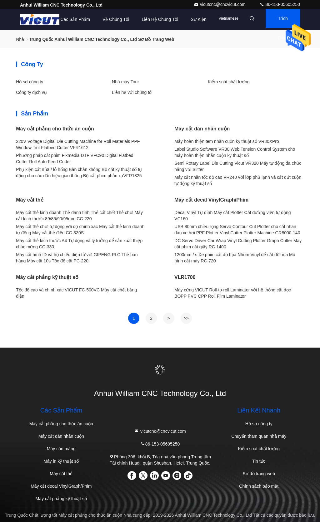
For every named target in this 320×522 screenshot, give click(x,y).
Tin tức (259, 461)
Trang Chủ (27, 19)
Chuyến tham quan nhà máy (258, 436)
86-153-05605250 (279, 4)
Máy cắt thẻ (29, 199)
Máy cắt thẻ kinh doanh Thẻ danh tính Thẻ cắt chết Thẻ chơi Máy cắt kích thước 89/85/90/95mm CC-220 (79, 215)
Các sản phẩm (65, 19)
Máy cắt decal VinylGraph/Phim (211, 199)
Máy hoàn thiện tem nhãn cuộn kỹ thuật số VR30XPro (226, 141)
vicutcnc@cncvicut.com (220, 4)
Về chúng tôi (106, 19)
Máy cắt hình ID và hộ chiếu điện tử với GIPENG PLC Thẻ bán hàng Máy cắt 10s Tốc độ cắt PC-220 (77, 257)
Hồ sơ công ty (29, 81)
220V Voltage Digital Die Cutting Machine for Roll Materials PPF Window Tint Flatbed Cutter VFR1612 (78, 144)
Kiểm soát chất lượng (229, 81)
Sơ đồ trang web (259, 473)
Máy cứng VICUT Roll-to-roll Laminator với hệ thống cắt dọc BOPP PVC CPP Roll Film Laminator (232, 293)
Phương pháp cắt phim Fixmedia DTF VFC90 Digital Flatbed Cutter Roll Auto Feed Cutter (74, 158)
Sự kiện (189, 19)
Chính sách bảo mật (258, 486)
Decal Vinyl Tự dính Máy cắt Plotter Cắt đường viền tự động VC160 (232, 215)
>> (186, 318)
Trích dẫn (280, 23)
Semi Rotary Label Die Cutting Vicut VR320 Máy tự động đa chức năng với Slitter (237, 166)
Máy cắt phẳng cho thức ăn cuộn (55, 128)
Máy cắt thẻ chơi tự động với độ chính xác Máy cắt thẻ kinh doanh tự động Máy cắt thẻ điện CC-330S (80, 229)
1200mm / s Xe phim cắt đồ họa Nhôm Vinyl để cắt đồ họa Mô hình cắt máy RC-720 (234, 257)
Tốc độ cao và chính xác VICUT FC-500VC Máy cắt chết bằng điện (76, 293)
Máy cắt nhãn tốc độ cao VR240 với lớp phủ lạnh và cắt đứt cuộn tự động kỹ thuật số (237, 180)
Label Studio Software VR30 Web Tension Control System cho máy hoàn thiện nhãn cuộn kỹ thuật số (234, 152)
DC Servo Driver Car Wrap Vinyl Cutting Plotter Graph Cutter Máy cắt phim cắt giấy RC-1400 (238, 243)
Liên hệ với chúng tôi (132, 92)
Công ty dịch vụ (31, 92)
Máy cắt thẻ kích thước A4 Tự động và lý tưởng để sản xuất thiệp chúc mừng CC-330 (79, 243)
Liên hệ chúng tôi (150, 19)
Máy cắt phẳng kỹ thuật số (47, 277)
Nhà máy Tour (125, 81)
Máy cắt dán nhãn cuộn (202, 128)
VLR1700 (185, 277)
